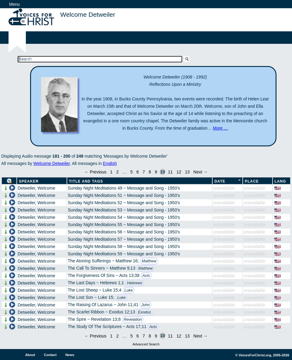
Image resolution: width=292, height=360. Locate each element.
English (110, 163)
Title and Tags (86, 181)
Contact (50, 355)
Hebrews (134, 283)
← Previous (95, 172)
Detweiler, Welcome (36, 188)
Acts (146, 276)
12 (178, 172)
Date (219, 181)
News (69, 355)
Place (252, 181)
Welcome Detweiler (51, 163)
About (30, 355)
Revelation (133, 319)
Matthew (149, 261)
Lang (280, 181)
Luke (128, 290)
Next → (200, 172)
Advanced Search (146, 344)
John (145, 305)
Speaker (29, 181)
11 (170, 172)
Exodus (144, 312)
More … (220, 128)
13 (187, 172)
